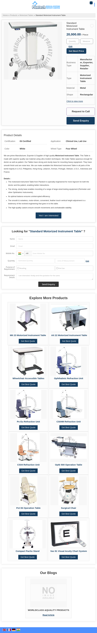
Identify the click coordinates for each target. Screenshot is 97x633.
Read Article (48, 615)
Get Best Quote (28, 341)
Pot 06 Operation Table (28, 508)
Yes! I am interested (48, 215)
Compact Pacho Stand (27, 551)
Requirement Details (9, 276)
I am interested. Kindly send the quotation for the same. (54, 276)
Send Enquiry (81, 120)
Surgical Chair (68, 508)
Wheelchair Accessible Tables (28, 378)
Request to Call (81, 111)
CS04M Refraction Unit (69, 421)
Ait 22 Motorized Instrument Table (69, 335)
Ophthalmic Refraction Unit (68, 378)
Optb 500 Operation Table (68, 464)
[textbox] (86, 41)
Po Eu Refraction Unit (28, 421)
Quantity (11, 261)
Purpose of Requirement (9, 268)
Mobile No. (10, 253)
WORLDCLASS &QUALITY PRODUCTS (48, 610)
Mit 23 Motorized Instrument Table (28, 335)
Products (13, 15)
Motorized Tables (26, 15)
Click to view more (75, 101)
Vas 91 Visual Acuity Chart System (68, 551)
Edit (70, 46)
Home (5, 15)
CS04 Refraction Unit (28, 464)
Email (12, 246)
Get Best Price (76, 51)
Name (12, 239)
